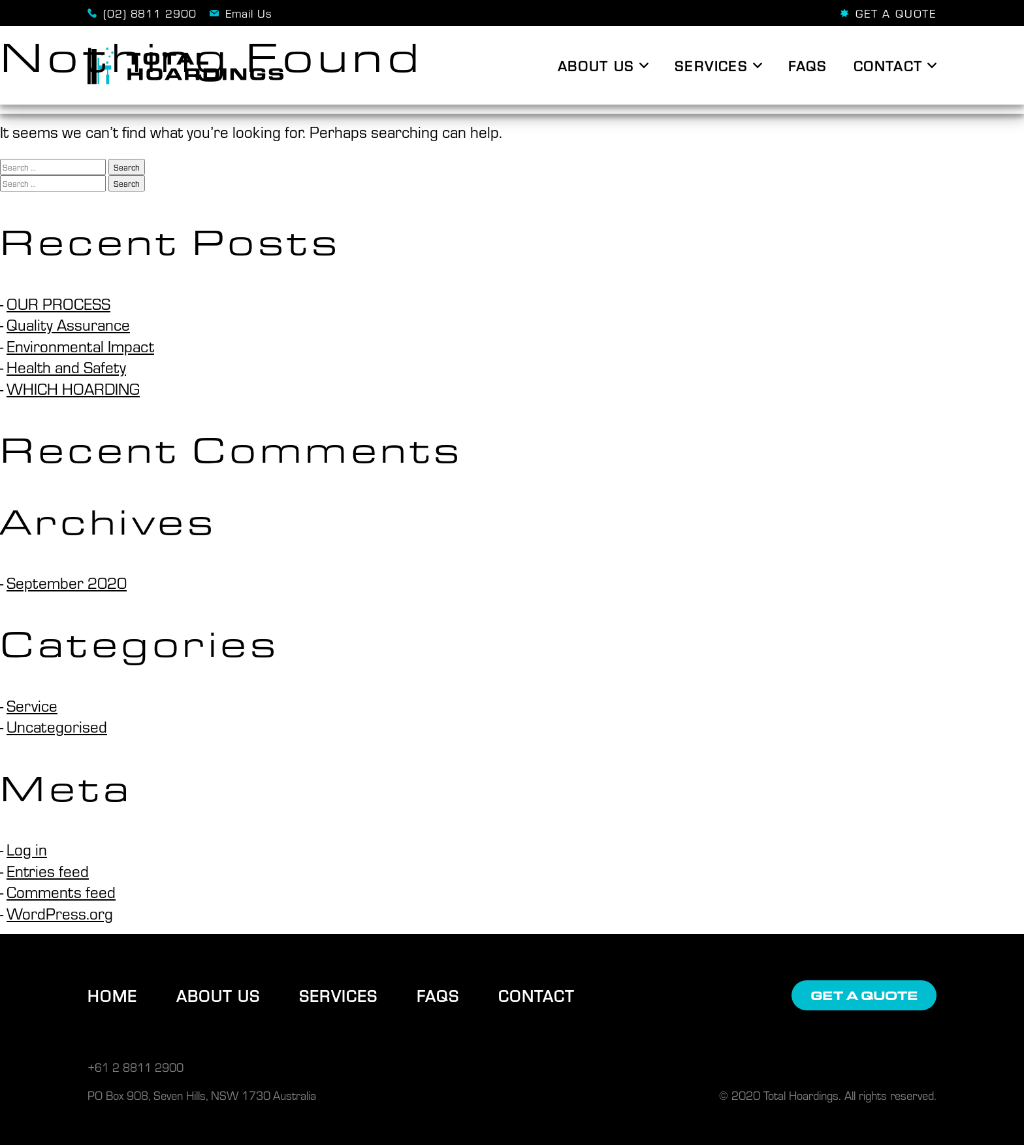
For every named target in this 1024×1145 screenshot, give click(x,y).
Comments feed (61, 891)
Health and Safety (66, 367)
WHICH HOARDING (73, 388)
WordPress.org (60, 913)
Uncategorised (57, 726)
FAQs (438, 995)
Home (112, 995)
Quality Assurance (68, 324)
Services (338, 995)
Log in (27, 849)
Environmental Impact (80, 346)
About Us (218, 995)
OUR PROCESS (58, 303)
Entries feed (48, 870)
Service (32, 705)
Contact (536, 995)
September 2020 (67, 582)
